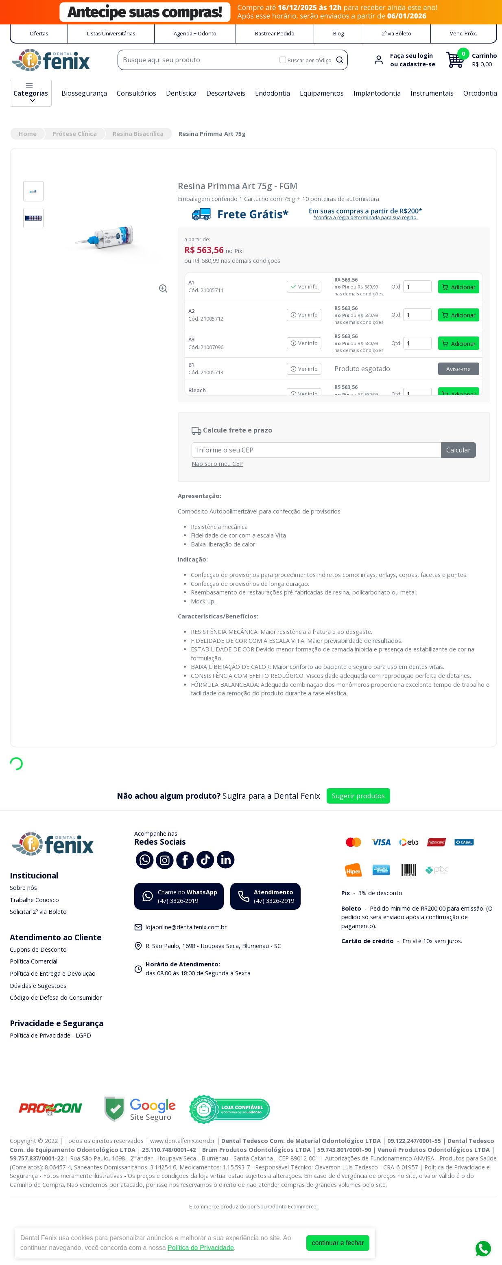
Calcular (458, 450)
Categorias (30, 93)
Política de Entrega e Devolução (53, 973)
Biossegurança (84, 93)
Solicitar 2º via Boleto (38, 911)
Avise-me (458, 369)
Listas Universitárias (111, 33)
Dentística (181, 93)
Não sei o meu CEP (217, 464)
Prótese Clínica (74, 134)
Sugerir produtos (358, 795)
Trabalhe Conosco (34, 900)
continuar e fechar (338, 1242)
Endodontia (272, 93)
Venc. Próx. (463, 33)
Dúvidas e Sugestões (38, 986)
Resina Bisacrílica (138, 134)
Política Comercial (33, 962)
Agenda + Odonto (195, 33)
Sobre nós (23, 887)
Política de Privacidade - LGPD (50, 1035)
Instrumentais (432, 93)
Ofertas (39, 33)
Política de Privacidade (201, 1247)
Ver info (304, 286)
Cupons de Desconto (38, 949)
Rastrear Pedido (275, 33)
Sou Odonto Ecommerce (286, 1206)
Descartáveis (225, 93)
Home (28, 134)
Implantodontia (377, 93)
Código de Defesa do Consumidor (56, 997)
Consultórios (136, 93)
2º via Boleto (396, 33)
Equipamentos (322, 93)
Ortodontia (480, 93)
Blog (338, 33)
